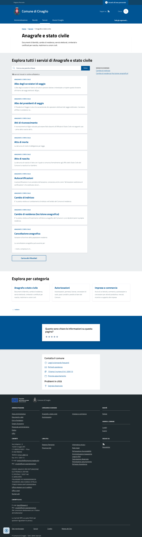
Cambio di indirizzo (103, 70)
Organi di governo (18, 423)
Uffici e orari (16, 490)
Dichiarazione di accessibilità (81, 451)
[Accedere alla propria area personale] (115, 2)
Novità (34, 20)
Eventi (104, 431)
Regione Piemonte (19, 2)
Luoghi (104, 427)
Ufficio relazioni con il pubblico (22, 487)
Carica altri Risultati (29, 258)
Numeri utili (16, 494)
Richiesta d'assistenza (79, 464)
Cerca (85, 68)
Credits (49, 528)
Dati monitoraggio (18, 528)
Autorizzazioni (46, 417)
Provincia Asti (46, 448)
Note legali (76, 448)
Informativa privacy (78, 444)
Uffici (13, 433)
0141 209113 (23, 455)
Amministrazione (20, 20)
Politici (14, 430)
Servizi (44, 20)
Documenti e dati (17, 417)
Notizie (104, 414)
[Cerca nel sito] (125, 11)
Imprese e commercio (79, 414)
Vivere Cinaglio (58, 20)
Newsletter (106, 447)
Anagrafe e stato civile (22, 79)
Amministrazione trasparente (82, 454)
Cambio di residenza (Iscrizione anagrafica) (112, 73)
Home (24, 29)
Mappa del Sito (67, 528)
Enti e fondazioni (17, 420)
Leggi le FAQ (76, 456)
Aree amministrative (19, 414)
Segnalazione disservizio (80, 459)
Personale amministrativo (20, 427)
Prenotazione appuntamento (82, 461)
